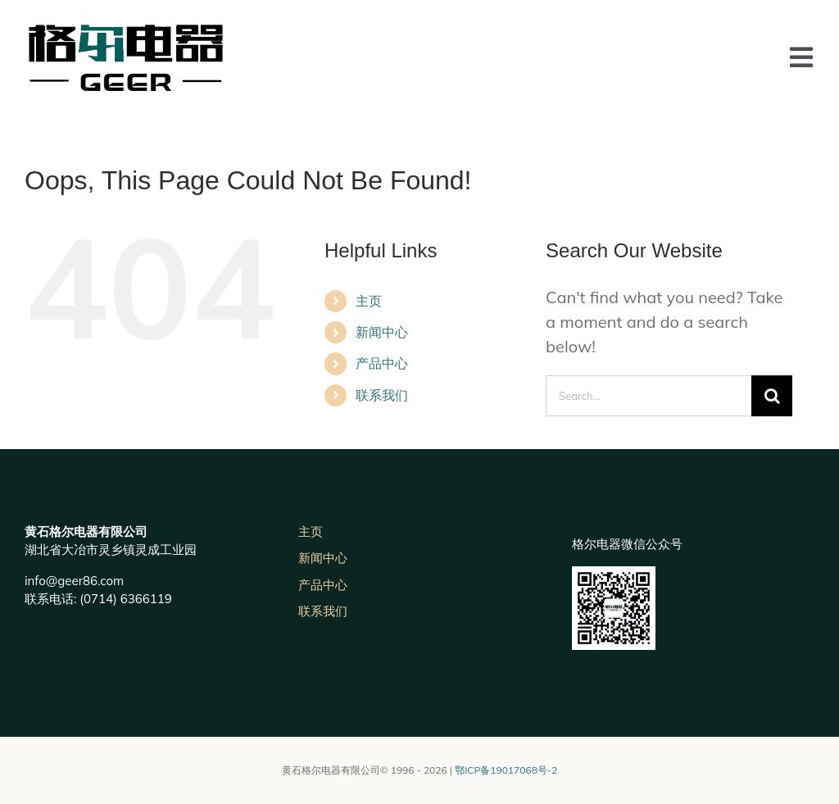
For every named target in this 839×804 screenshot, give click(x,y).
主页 (369, 301)
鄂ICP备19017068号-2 (506, 770)
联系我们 (382, 395)
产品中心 (382, 363)
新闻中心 (382, 332)
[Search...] (648, 395)
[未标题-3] (125, 32)
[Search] (771, 395)
